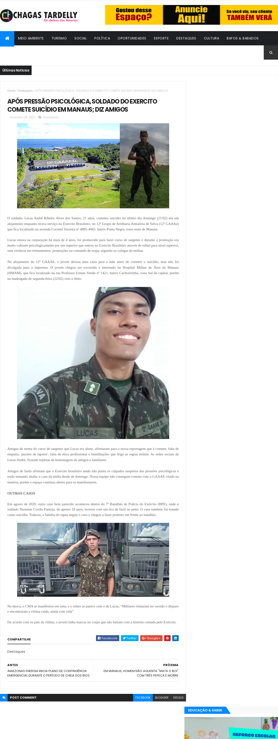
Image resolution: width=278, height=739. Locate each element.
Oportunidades (132, 38)
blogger (158, 708)
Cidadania (13, 52)
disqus (175, 708)
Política (102, 38)
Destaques (186, 38)
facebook (139, 708)
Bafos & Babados (243, 38)
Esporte (161, 38)
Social (80, 38)
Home (11, 91)
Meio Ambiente (31, 38)
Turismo (59, 38)
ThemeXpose (26, 732)
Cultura (211, 38)
